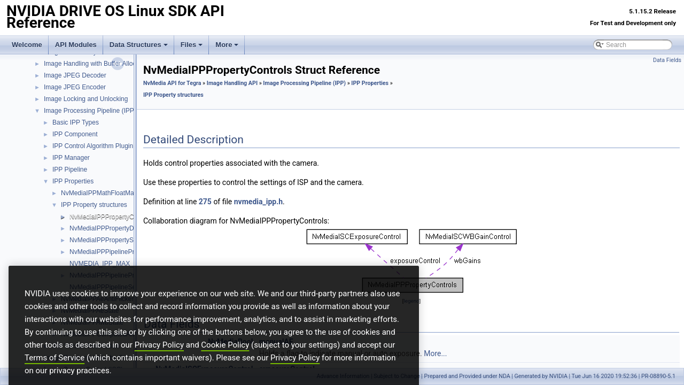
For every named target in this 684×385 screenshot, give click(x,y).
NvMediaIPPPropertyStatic (107, 240)
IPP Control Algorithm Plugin (92, 146)
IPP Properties (73, 181)
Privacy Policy (159, 360)
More (226, 45)
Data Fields (667, 60)
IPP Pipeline (69, 169)
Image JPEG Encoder (75, 87)
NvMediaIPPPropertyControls (111, 216)
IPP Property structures (94, 205)
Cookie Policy (225, 360)
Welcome (27, 45)
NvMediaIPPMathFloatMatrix (102, 193)
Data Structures (139, 45)
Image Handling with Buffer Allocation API (103, 63)
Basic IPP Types (75, 122)
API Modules (76, 45)
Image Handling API (232, 83)
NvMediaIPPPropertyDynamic (111, 228)
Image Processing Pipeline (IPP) (90, 110)
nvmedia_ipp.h (258, 201)
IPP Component (75, 134)
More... (435, 353)
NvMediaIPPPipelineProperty (110, 252)
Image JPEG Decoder (75, 75)
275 (205, 201)
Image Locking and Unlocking (86, 99)
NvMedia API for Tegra (172, 83)
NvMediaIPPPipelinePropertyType (117, 275)
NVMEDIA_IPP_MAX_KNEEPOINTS (122, 263)
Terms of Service (54, 373)
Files (192, 45)
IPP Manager (71, 157)
